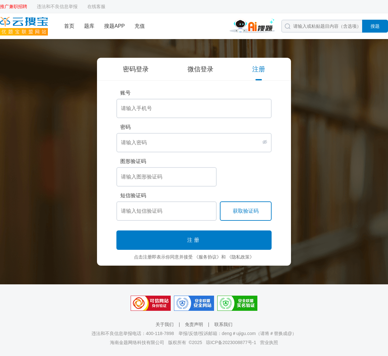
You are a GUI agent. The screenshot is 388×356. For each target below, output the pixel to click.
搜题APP (114, 26)
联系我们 (223, 324)
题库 (89, 26)
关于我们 (165, 324)
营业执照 (269, 342)
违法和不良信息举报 (57, 6)
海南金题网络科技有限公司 (137, 342)
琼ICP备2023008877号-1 (231, 342)
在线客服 (96, 6)
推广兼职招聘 (13, 6)
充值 (140, 26)
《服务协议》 (207, 256)
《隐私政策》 (240, 256)
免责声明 (194, 324)
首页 (69, 26)
